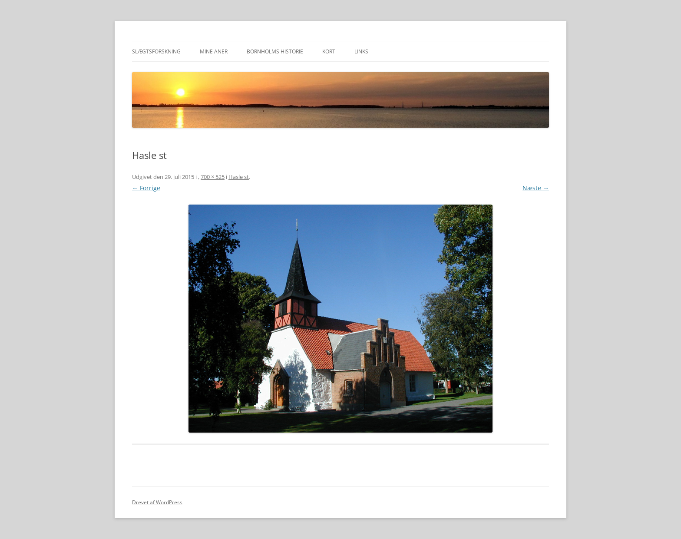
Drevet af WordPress (157, 502)
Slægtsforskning (156, 51)
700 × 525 (213, 177)
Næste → (535, 188)
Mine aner (214, 51)
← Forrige (146, 188)
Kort (328, 51)
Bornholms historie (275, 51)
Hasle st (238, 177)
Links (361, 51)
